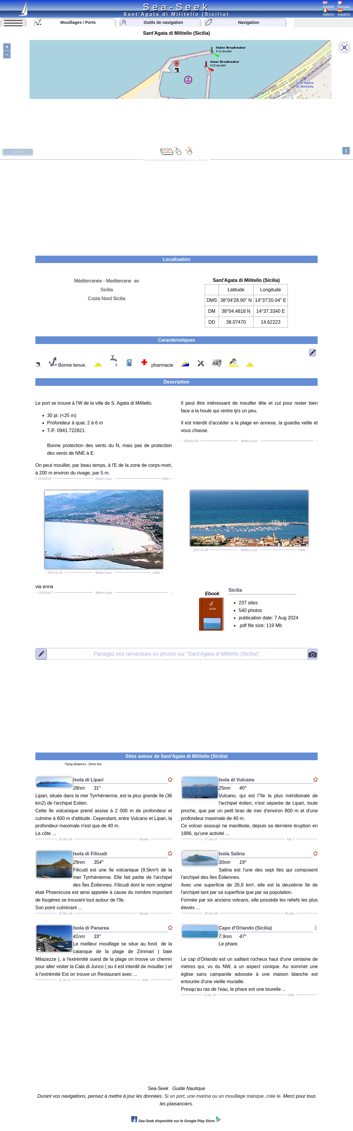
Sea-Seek (176, 6)
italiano (328, 12)
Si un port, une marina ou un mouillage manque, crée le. (223, 1096)
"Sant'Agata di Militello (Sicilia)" (176, 654)
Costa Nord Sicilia (106, 298)
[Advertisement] (176, 205)
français (344, 5)
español (344, 12)
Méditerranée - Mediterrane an (106, 280)
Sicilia (107, 289)
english (328, 5)
